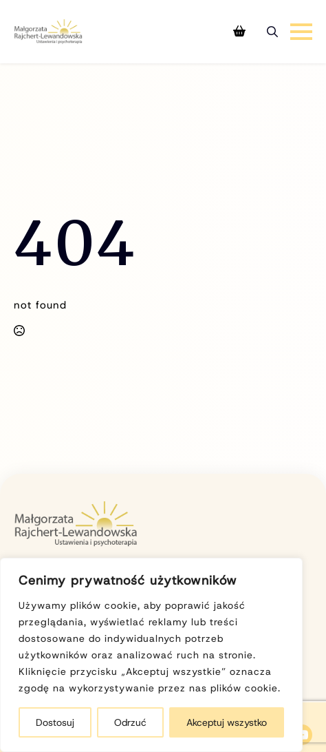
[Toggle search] (272, 32)
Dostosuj (55, 722)
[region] (151, 655)
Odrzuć (130, 722)
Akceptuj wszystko (226, 722)
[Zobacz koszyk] (239, 32)
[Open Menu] (301, 32)
